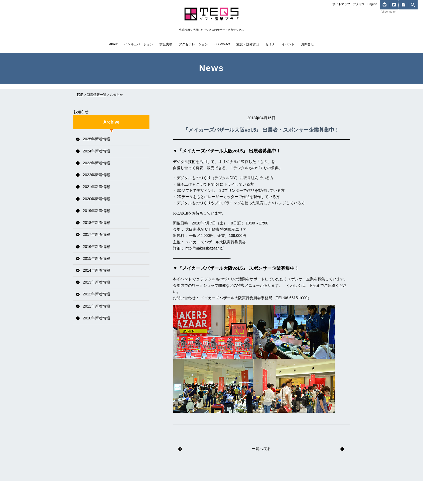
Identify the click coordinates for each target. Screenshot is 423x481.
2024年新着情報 (96, 151)
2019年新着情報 (96, 211)
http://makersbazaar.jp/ (204, 248)
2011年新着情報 (96, 306)
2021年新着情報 (96, 187)
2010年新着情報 (96, 318)
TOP (80, 95)
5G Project (222, 44)
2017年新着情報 (96, 234)
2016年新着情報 (96, 246)
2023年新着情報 (96, 163)
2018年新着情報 (96, 222)
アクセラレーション (193, 44)
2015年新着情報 (96, 258)
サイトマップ (341, 4)
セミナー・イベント (280, 44)
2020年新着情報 (96, 199)
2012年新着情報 (96, 294)
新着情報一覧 (96, 95)
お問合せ (307, 44)
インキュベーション (138, 44)
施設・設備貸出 (247, 44)
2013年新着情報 (96, 282)
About (113, 44)
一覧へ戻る (261, 448)
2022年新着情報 (96, 175)
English (372, 4)
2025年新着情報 (96, 139)
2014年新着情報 (96, 270)
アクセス (359, 4)
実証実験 (165, 44)
